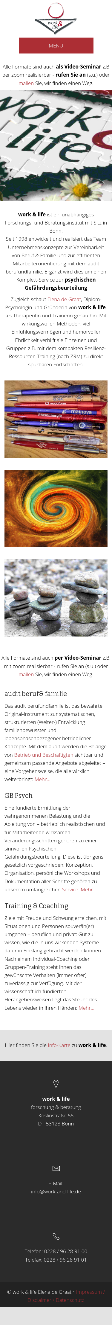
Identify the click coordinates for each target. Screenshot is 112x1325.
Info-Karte (58, 1045)
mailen (26, 83)
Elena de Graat (64, 299)
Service (70, 889)
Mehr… (42, 779)
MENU (56, 45)
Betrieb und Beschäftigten (44, 754)
